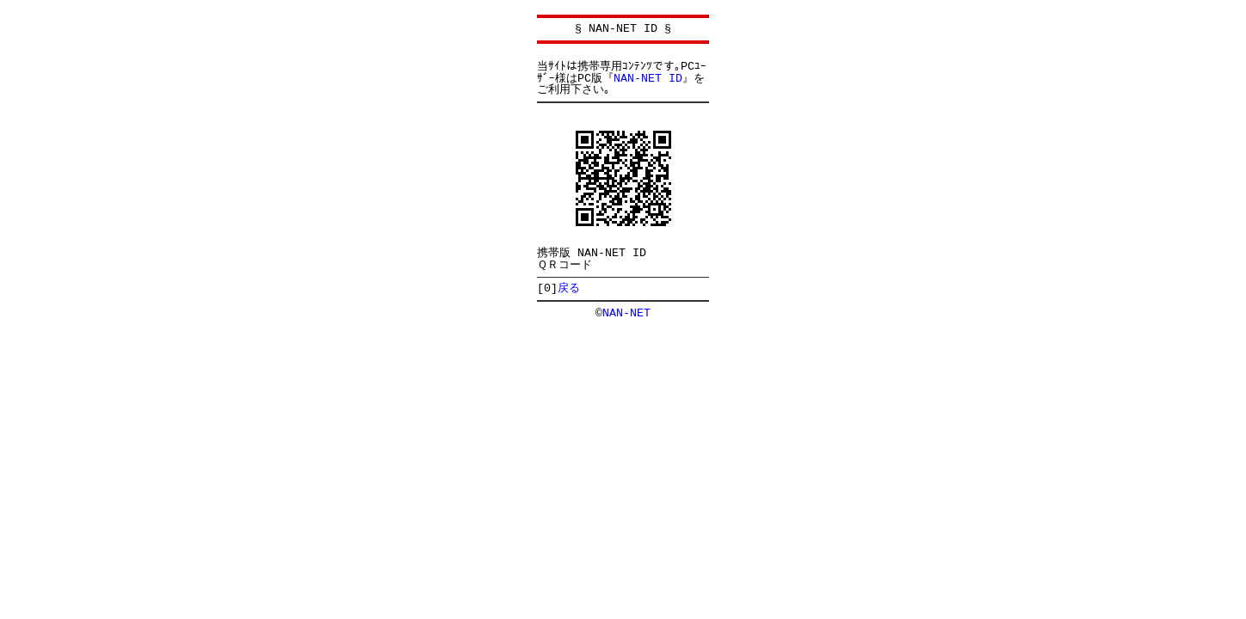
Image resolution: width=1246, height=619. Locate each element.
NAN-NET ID (648, 78)
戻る (569, 288)
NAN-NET (626, 313)
